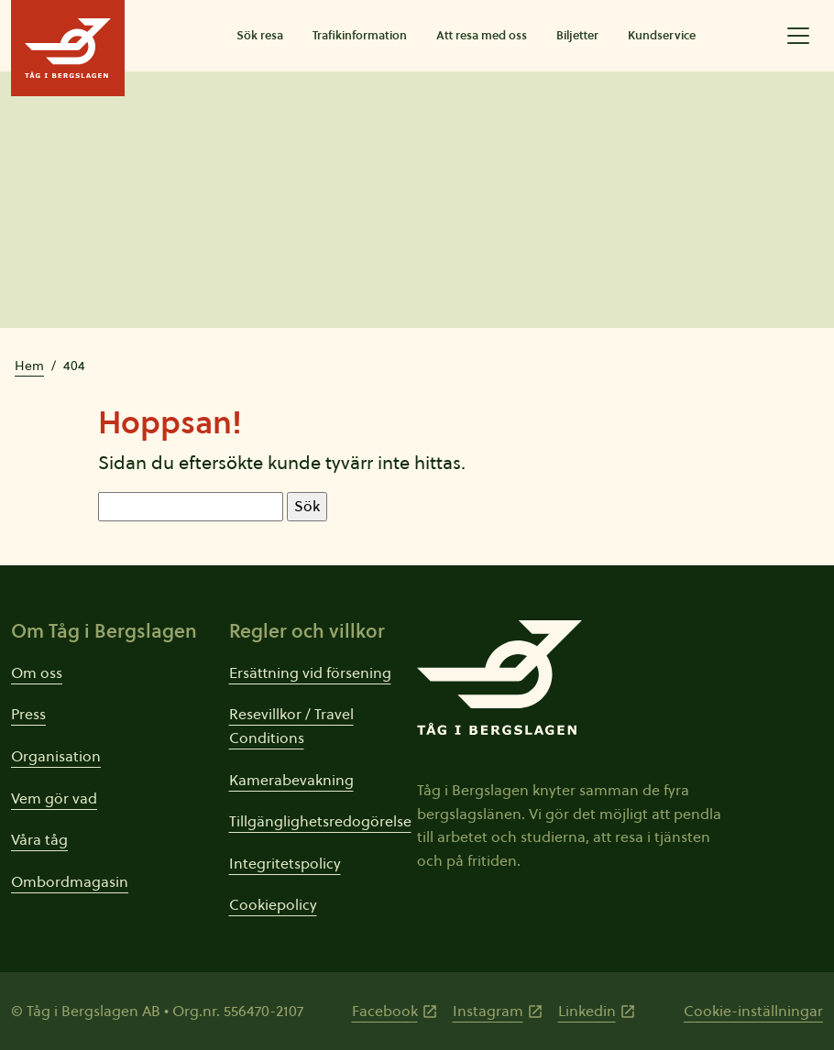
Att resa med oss (481, 35)
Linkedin (587, 1011)
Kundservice (662, 35)
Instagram (488, 1011)
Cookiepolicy (273, 904)
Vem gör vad (54, 798)
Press (28, 714)
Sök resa (259, 35)
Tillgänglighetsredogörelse (320, 821)
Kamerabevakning (291, 780)
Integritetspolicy (285, 863)
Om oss (36, 672)
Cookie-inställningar (753, 1011)
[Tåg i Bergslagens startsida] (68, 48)
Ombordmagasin (69, 881)
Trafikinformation (360, 35)
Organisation (56, 756)
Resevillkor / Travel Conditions (291, 726)
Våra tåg (39, 839)
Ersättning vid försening (310, 672)
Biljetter (577, 35)
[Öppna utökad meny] (798, 35)
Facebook (385, 1011)
